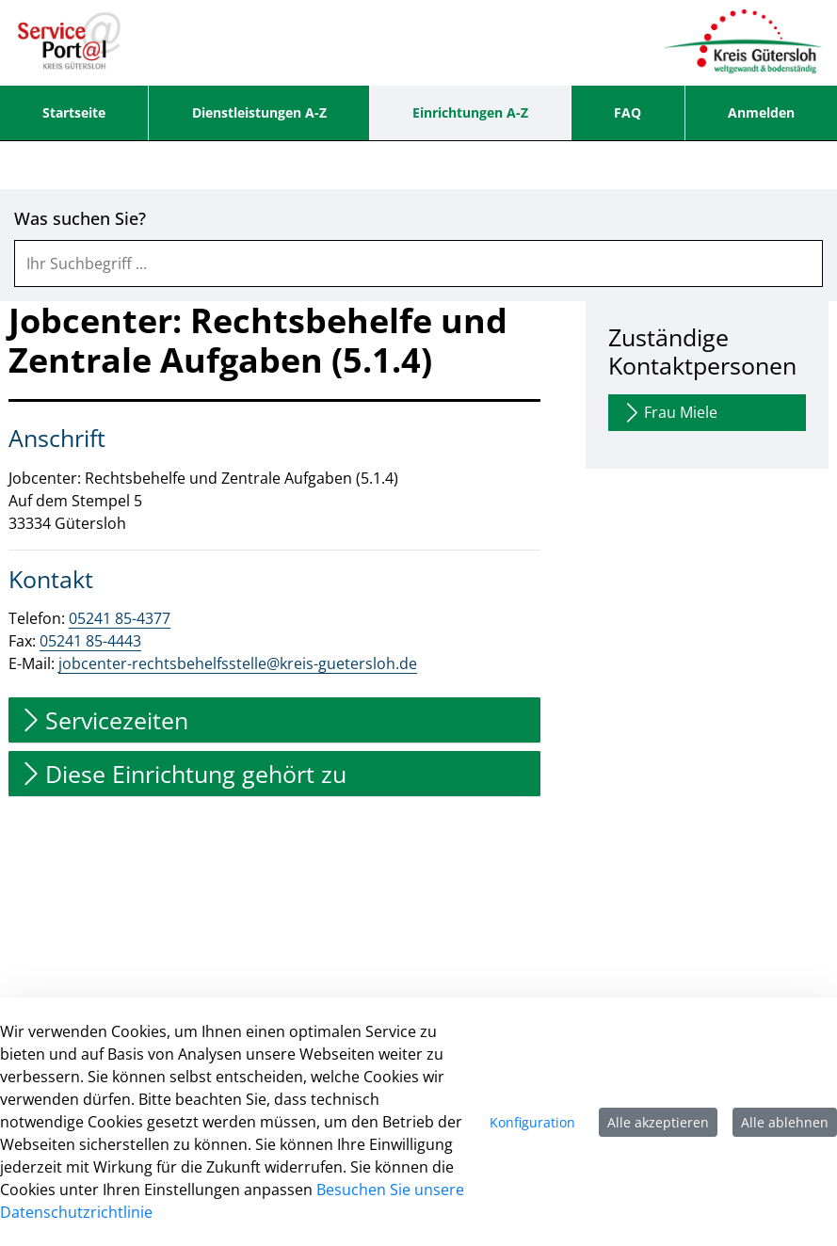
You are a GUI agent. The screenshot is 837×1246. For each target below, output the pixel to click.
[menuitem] (74, 113)
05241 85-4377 (119, 618)
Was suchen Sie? (80, 219)
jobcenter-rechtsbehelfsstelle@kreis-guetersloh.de (237, 663)
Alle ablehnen (785, 1122)
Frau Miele (668, 412)
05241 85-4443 (90, 641)
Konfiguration (532, 1122)
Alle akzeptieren (658, 1122)
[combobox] (418, 263)
